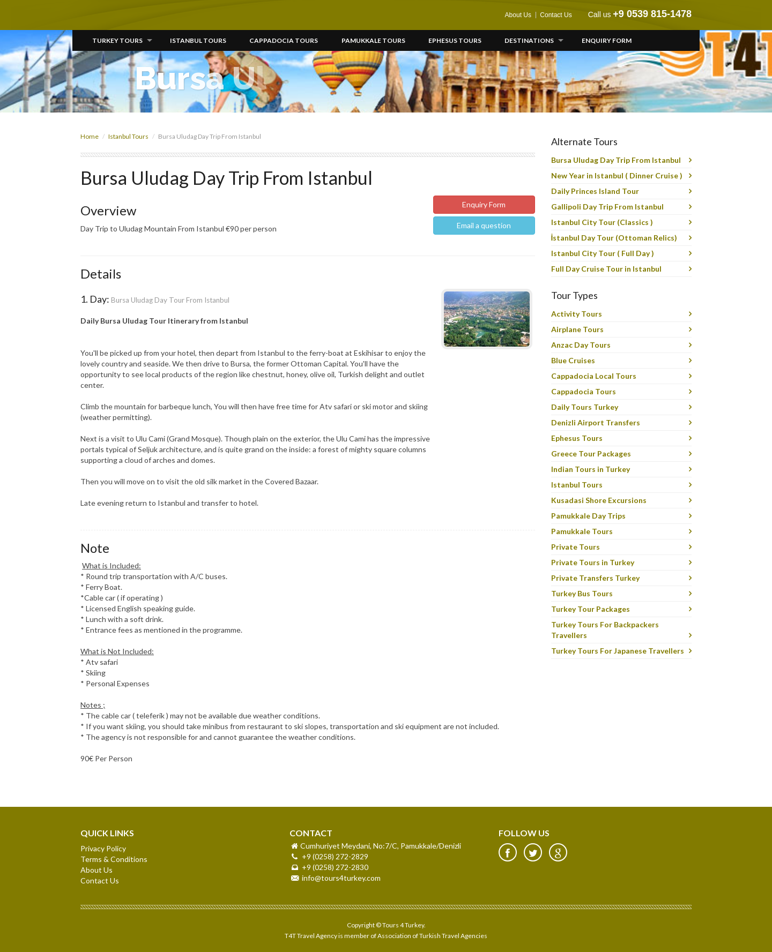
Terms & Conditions (113, 859)
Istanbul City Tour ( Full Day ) (602, 253)
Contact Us (555, 15)
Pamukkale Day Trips (588, 515)
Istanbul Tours (198, 40)
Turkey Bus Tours (582, 593)
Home (89, 136)
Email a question (484, 225)
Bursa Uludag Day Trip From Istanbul (616, 159)
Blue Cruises (573, 360)
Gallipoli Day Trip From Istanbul (607, 206)
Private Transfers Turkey (595, 577)
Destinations (529, 40)
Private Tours (575, 546)
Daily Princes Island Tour (595, 191)
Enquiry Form (607, 40)
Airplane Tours (577, 329)
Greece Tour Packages (591, 453)
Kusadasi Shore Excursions (599, 500)
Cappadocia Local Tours (593, 375)
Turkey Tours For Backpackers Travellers (605, 630)
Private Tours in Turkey (592, 562)
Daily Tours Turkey (584, 406)
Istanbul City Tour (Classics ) (602, 222)
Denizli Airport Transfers (595, 422)
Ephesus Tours (454, 40)
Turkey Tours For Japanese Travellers (617, 650)
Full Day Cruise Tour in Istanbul (606, 268)
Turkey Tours (117, 40)
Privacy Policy (103, 848)
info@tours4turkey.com (341, 877)
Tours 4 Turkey (116, 15)
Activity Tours (576, 313)
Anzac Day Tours (581, 344)
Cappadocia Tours (283, 40)
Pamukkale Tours (373, 40)
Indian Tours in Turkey (590, 469)
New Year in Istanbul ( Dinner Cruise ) (616, 175)
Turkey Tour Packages (590, 608)
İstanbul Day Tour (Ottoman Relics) (614, 237)
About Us (518, 15)
